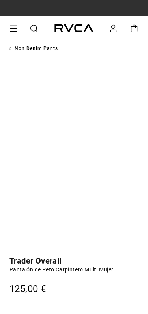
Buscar (33, 28)
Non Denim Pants (36, 48)
